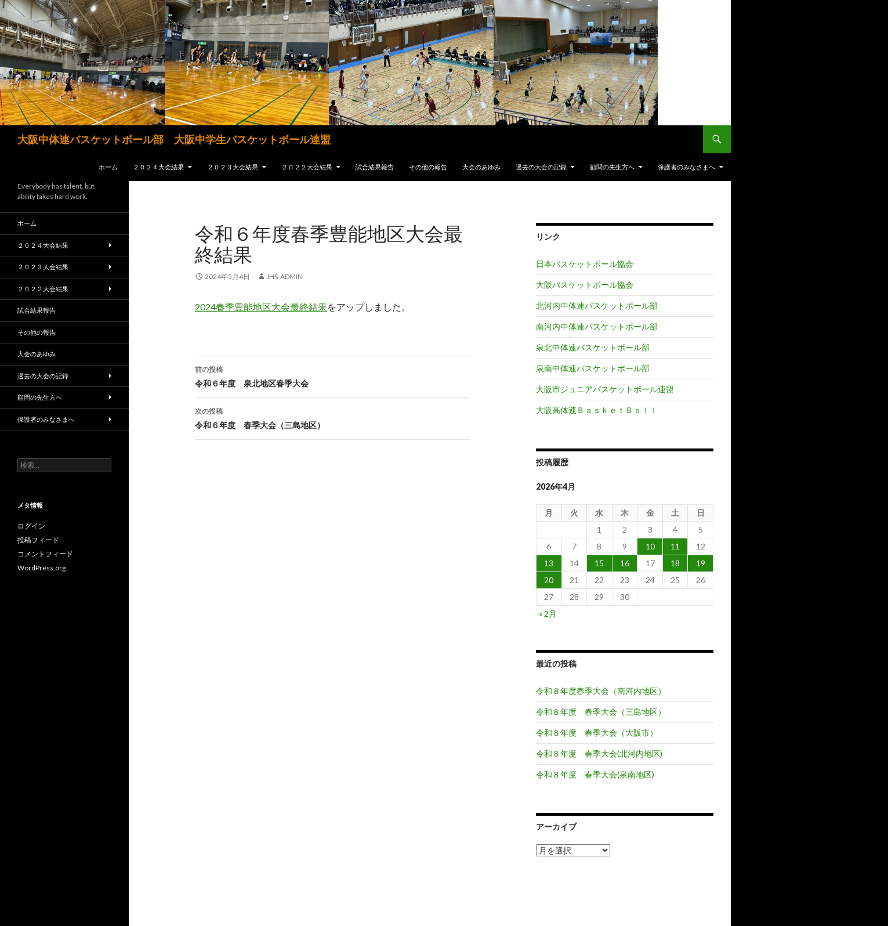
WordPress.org (41, 567)
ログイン (31, 526)
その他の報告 (428, 167)
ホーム (108, 167)
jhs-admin (284, 276)
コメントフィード (45, 553)
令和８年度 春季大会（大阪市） (597, 732)
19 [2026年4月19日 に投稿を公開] (700, 563)
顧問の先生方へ (612, 167)
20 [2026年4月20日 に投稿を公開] (548, 580)
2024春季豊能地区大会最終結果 (261, 306)
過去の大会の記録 (541, 167)
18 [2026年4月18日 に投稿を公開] (675, 563)
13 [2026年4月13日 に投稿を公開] (548, 563)
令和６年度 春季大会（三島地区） (332, 417)
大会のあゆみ (481, 167)
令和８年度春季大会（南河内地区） (601, 691)
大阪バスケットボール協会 (584, 285)
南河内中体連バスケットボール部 (597, 326)
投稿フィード (38, 540)
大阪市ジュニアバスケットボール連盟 (605, 389)
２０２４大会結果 (158, 167)
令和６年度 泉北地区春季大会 (332, 375)
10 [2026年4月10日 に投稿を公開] (650, 546)
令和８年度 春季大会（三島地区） (601, 712)
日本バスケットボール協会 (584, 264)
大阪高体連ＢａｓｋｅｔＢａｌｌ (597, 410)
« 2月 (548, 613)
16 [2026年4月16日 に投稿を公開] (624, 563)
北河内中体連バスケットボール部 (597, 305)
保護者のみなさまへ (686, 167)
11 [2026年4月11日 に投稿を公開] (675, 546)
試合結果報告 (375, 167)
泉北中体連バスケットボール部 (593, 347)
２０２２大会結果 (306, 167)
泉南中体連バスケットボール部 (593, 368)
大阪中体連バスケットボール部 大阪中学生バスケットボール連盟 (174, 139)
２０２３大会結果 (232, 167)
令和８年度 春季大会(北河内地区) (599, 753)
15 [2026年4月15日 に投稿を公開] (599, 563)
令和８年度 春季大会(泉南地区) (595, 774)
